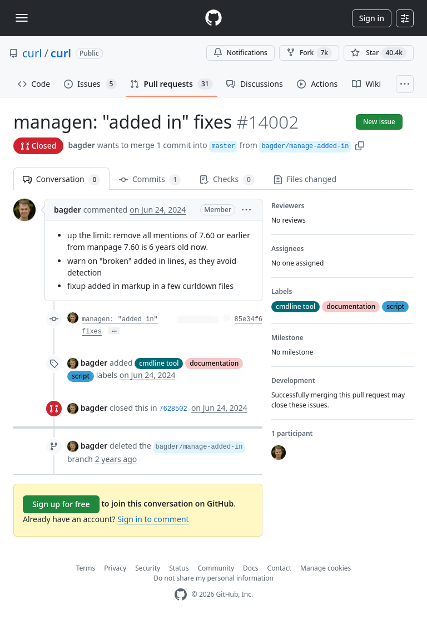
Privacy (115, 568)
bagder (81, 145)
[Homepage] (213, 18)
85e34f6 (248, 319)
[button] (359, 145)
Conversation (61, 179)
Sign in (371, 18)
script (81, 376)
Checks (227, 179)
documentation (214, 363)
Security (147, 568)
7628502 (173, 409)
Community (215, 568)
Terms (86, 568)
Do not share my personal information (213, 578)
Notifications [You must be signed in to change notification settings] (240, 52)
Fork (309, 52)
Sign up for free (61, 504)
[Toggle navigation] (21, 17)
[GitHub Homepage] (180, 595)
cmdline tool (158, 363)
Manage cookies (325, 568)
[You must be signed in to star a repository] (379, 53)
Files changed (305, 179)
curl (32, 53)
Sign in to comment (152, 519)
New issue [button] (379, 121)
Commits (150, 179)
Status (178, 568)
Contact (279, 568)
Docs (251, 568)
